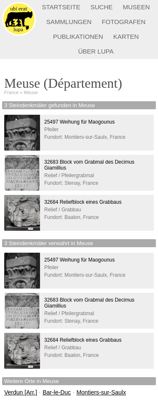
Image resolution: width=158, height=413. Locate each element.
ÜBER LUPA (96, 51)
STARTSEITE (61, 7)
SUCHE (102, 7)
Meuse (31, 92)
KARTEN (126, 36)
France (11, 92)
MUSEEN (136, 7)
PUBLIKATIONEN (78, 36)
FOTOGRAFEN (123, 21)
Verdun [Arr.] (20, 392)
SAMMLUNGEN (69, 21)
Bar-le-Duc (57, 392)
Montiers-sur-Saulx (101, 392)
